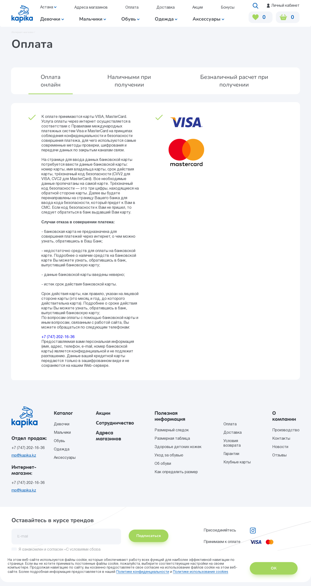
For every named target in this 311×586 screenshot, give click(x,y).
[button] (50, 80)
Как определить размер (176, 472)
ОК (274, 568)
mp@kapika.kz (23, 455)
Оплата (132, 7)
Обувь (130, 19)
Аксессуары (208, 19)
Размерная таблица (172, 438)
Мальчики (92, 19)
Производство (286, 430)
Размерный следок (172, 430)
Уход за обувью (169, 455)
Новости (280, 447)
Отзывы (279, 455)
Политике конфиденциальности (142, 572)
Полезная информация (170, 416)
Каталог (63, 413)
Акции (197, 7)
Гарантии (231, 454)
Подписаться (148, 535)
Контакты (281, 438)
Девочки (52, 19)
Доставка (165, 7)
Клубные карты (237, 462)
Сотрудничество (115, 423)
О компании (284, 416)
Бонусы (227, 7)
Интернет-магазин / (23, 32)
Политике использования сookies (200, 572)
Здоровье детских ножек (178, 447)
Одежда (166, 19)
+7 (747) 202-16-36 (58, 337)
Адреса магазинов (90, 7)
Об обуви (163, 464)
